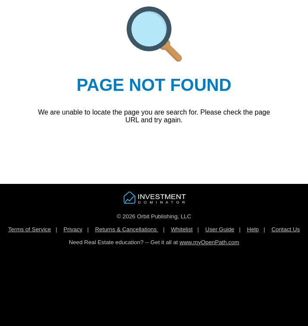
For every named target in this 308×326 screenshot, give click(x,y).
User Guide (219, 229)
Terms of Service (29, 229)
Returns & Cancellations (127, 229)
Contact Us (285, 229)
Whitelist (182, 229)
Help (252, 229)
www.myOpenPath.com (210, 242)
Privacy (73, 229)
